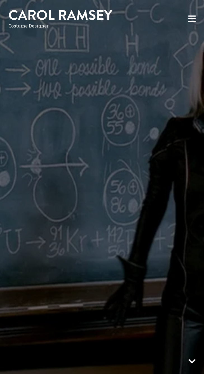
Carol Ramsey (60, 15)
